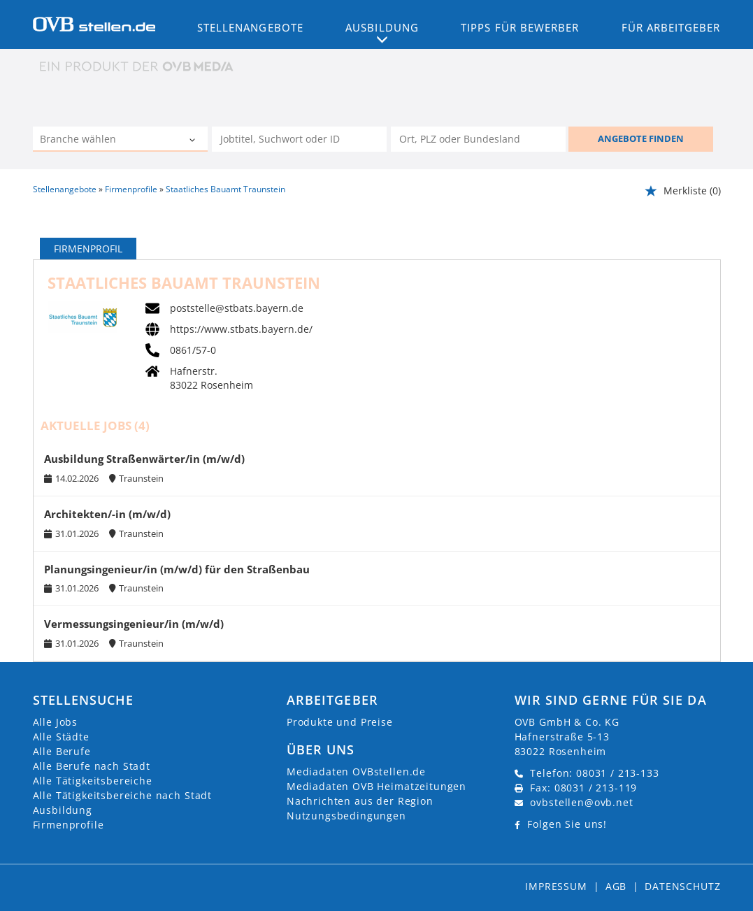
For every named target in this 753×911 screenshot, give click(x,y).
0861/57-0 (193, 350)
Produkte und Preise (340, 722)
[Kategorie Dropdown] (194, 141)
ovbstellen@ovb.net (581, 802)
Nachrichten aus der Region (360, 801)
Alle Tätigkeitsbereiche (92, 780)
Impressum (556, 886)
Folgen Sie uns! (567, 824)
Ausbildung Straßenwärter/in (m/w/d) (144, 459)
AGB (616, 886)
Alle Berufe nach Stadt (91, 766)
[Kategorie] (106, 141)
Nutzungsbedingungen (346, 815)
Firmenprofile (68, 824)
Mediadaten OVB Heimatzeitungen (376, 786)
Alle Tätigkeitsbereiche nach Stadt (123, 795)
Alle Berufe (62, 751)
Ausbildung (62, 810)
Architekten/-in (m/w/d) (107, 514)
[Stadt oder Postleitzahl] (478, 139)
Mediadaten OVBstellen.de (356, 771)
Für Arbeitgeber (671, 27)
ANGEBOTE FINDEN (641, 138)
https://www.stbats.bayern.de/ (241, 329)
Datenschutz (682, 886)
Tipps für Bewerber (520, 27)
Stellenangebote (250, 27)
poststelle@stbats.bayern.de (236, 308)
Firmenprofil (88, 248)
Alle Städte (61, 736)
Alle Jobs (55, 722)
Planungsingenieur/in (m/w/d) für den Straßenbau (177, 569)
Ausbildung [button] (382, 27)
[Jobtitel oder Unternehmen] (299, 139)
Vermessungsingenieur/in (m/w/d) (134, 624)
